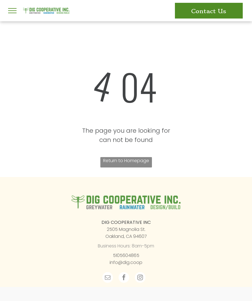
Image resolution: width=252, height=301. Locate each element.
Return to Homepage (126, 160)
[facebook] (124, 278)
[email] (107, 278)
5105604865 (126, 255)
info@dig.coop (126, 262)
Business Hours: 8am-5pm (126, 246)
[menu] (12, 10)
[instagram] (140, 278)
